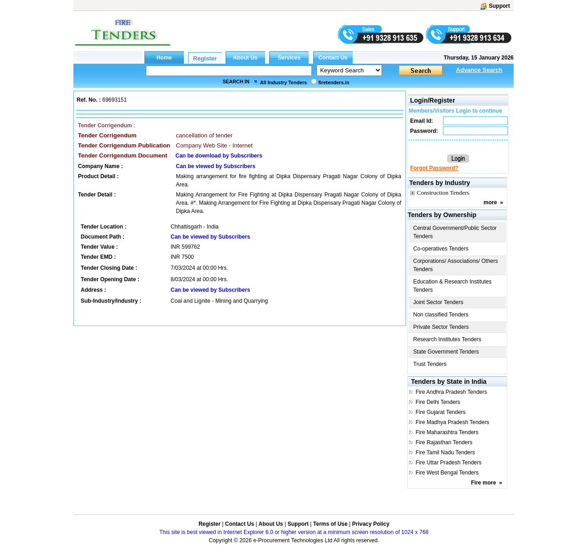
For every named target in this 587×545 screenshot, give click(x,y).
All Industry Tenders (283, 82)
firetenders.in (333, 82)
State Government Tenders (446, 352)
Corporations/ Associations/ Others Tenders (455, 265)
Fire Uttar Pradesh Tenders (448, 462)
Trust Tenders (430, 364)
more (490, 202)
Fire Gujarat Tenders (440, 412)
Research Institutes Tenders (447, 339)
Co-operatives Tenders (441, 248)
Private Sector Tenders (441, 327)
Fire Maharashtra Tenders (446, 432)
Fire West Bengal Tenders (447, 472)
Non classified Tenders (441, 314)
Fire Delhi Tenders (437, 402)
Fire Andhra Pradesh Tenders (451, 392)
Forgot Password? (434, 168)
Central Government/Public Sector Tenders (455, 232)
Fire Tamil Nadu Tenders (445, 452)
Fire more (483, 483)
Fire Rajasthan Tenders (443, 442)
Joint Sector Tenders (438, 302)
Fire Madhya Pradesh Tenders (452, 422)
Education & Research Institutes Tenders (452, 285)
